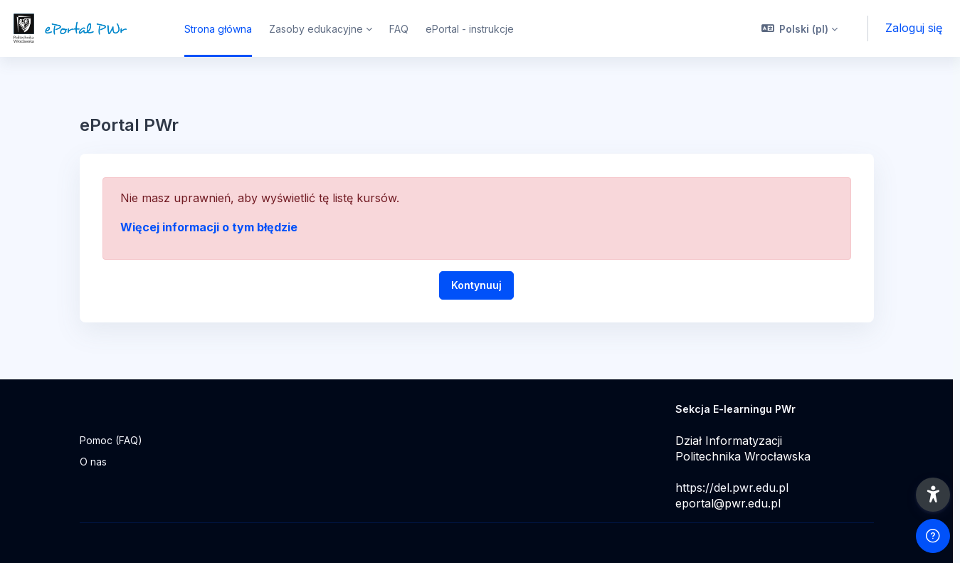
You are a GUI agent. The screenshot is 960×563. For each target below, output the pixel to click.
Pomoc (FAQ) (111, 440)
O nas (93, 462)
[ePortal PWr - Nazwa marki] (83, 28)
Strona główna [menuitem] (218, 29)
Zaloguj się (913, 28)
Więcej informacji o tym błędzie (208, 227)
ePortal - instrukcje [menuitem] (470, 29)
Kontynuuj (476, 285)
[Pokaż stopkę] (933, 536)
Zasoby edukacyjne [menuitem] (316, 29)
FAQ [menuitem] (398, 29)
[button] (799, 28)
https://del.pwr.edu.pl (731, 487)
